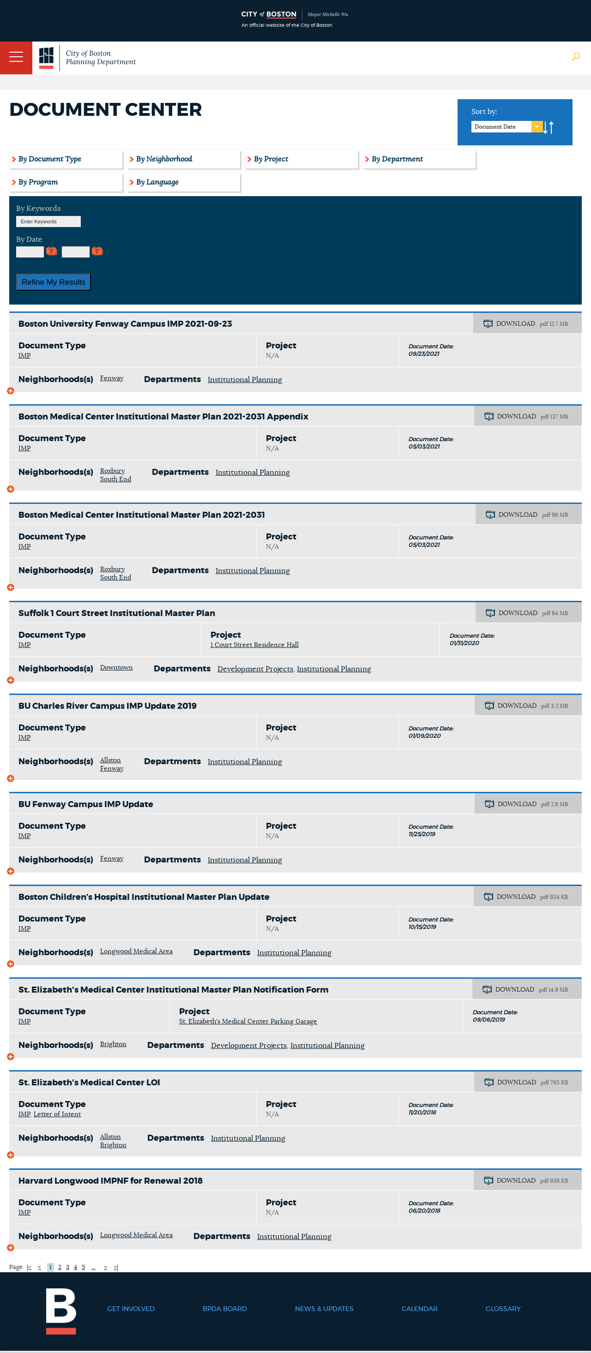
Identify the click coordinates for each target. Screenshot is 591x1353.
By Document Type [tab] (49, 159)
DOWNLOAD (515, 324)
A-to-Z (548, 128)
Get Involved (131, 1309)
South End (115, 479)
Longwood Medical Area (136, 951)
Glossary (503, 1309)
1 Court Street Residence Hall (255, 645)
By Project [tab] (271, 159)
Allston (110, 760)
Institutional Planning (245, 379)
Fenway (111, 378)
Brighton (113, 1044)
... (93, 1267)
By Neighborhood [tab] (164, 159)
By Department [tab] (397, 159)
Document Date (495, 127)
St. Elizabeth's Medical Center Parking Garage (248, 1021)
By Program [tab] (38, 182)
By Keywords (38, 208)
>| (116, 1267)
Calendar (420, 1309)
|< (29, 1267)
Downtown (116, 668)
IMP (24, 356)
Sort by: (484, 111)
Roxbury (112, 471)
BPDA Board (225, 1309)
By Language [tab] (157, 182)
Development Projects (255, 669)
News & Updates (324, 1309)
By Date (29, 239)
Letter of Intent (57, 1114)
